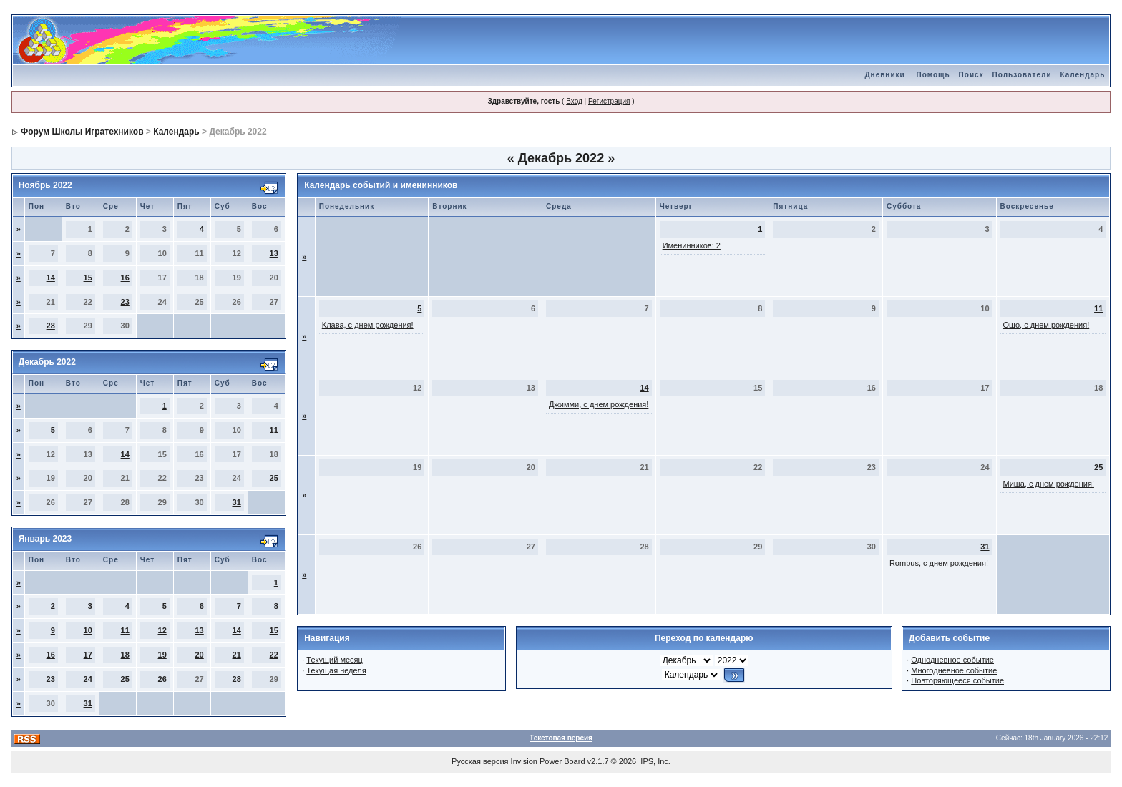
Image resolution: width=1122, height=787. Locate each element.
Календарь (1083, 75)
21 (237, 654)
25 (274, 478)
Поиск (971, 75)
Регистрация (609, 101)
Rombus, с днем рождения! (938, 563)
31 (237, 502)
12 (162, 630)
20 (199, 654)
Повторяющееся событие (957, 680)
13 (274, 253)
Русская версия (480, 761)
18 (125, 654)
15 (88, 277)
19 (162, 654)
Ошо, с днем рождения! (1046, 325)
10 (88, 630)
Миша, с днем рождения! (1048, 483)
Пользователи (1022, 75)
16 (125, 277)
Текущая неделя (336, 670)
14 (51, 277)
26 (162, 679)
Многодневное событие (954, 670)
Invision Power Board (548, 761)
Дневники (884, 75)
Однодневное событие (952, 659)
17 (88, 654)
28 (51, 325)
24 (88, 679)
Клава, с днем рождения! (368, 325)
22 (274, 654)
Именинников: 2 (692, 245)
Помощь (933, 75)
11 (274, 430)
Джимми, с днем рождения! (598, 404)
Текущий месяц (334, 659)
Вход (574, 101)
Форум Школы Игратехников (82, 132)
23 (125, 302)
